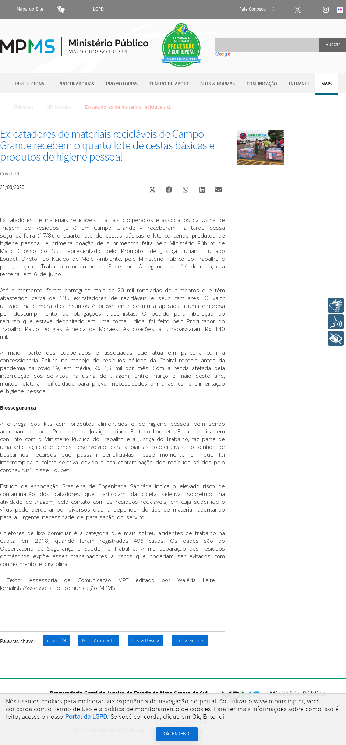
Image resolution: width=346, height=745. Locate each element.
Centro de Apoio (168, 84)
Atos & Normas (217, 84)
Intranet (299, 84)
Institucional (30, 84)
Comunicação (262, 84)
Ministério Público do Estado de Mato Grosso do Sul (74, 42)
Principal (18, 107)
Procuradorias (76, 84)
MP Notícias (59, 107)
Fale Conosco (246, 9)
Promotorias (122, 84)
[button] (152, 190)
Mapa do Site (23, 9)
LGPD (98, 9)
